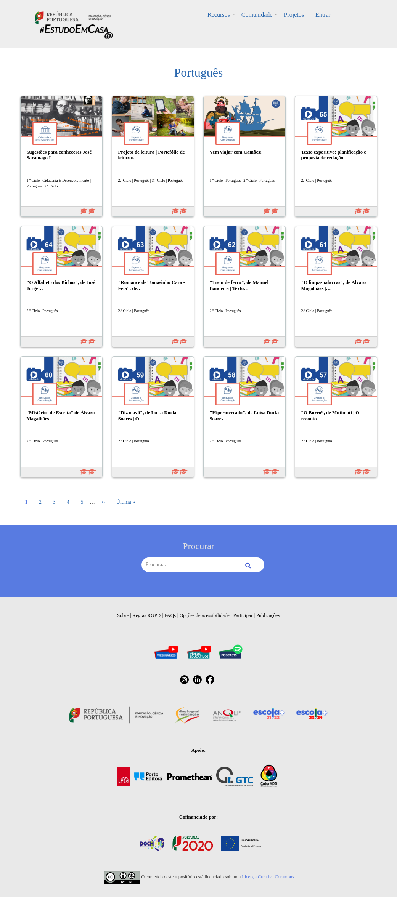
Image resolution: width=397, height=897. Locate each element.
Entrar (323, 14)
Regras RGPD (146, 615)
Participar (242, 615)
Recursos (218, 14)
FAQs (170, 615)
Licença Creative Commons (268, 876)
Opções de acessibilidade (205, 615)
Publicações (268, 615)
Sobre (123, 615)
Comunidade (257, 14)
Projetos (294, 14)
